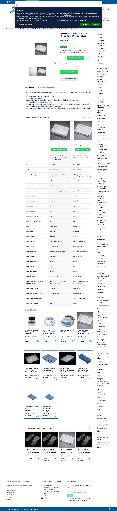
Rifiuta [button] (85, 24)
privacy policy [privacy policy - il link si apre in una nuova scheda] (69, 13)
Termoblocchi (101, 419)
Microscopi (101, 289)
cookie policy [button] (67, 15)
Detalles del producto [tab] (46, 87)
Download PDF (69, 79)
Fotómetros (101, 239)
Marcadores (101, 309)
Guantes (100, 259)
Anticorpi (100, 57)
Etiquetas (100, 207)
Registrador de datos (102, 159)
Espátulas (100, 389)
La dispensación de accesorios (102, 187)
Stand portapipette (101, 393)
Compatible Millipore (101, 129)
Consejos (100, 361)
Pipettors (100, 323)
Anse (98, 54)
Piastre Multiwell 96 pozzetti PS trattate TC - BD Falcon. (84, 332)
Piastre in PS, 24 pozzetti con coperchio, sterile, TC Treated (84, 451)
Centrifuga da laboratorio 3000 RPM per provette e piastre (49, 332)
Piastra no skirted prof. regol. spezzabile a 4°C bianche (49, 371)
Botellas (100, 84)
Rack (98, 372)
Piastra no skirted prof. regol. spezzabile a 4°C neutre (31, 371)
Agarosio (100, 34)
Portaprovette (102, 350)
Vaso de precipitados (101, 80)
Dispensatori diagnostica (101, 182)
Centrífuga (101, 121)
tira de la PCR (101, 400)
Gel (98, 249)
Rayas (99, 403)
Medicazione (101, 283)
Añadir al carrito (76, 58)
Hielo (98, 252)
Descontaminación (104, 163)
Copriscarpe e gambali (101, 145)
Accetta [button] (95, 24)
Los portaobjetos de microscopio (103, 443)
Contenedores (102, 136)
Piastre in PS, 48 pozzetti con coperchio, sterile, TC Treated (33, 451)
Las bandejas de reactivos (102, 438)
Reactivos (100, 125)
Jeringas (100, 379)
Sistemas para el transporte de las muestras (103, 384)
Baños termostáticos (102, 67)
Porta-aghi (100, 340)
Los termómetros (103, 425)
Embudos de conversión (101, 263)
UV (98, 434)
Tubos (99, 358)
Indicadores (101, 270)
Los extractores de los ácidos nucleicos (102, 213)
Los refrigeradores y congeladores (102, 244)
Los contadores (102, 71)
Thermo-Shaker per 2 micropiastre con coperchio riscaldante (31, 332)
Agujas (99, 37)
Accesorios (100, 369)
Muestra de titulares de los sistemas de (102, 345)
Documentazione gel (103, 192)
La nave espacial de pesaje (103, 302)
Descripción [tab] (29, 87)
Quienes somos (11, 490)
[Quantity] (68, 67)
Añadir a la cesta (59, 149)
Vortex (99, 448)
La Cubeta (100, 155)
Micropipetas (101, 286)
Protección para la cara (102, 354)
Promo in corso (27, 485)
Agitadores (100, 40)
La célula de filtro (103, 118)
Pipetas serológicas (101, 330)
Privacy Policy (10, 497)
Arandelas (100, 273)
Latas (99, 409)
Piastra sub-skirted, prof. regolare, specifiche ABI (48, 409)
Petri (98, 312)
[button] (100, 4)
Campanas (101, 94)
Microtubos (101, 292)
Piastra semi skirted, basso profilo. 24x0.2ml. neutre (84, 371)
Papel (99, 97)
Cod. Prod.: (28, 337)
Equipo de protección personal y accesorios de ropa (101, 200)
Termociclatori (102, 422)
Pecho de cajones (100, 111)
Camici (99, 91)
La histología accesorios (101, 75)
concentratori (102, 133)
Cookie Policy (10, 499)
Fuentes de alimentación (101, 44)
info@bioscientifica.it (50, 498)
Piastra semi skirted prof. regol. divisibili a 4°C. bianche (67, 371)
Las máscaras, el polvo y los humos (103, 278)
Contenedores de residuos (103, 140)
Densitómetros (102, 167)
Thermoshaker (102, 428)
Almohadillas (101, 406)
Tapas (99, 413)
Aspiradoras (101, 60)
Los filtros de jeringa (101, 229)
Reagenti (100, 376)
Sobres (99, 88)
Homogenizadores (103, 306)
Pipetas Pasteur (102, 326)
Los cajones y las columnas (103, 106)
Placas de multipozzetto (102, 316)
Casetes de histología (100, 101)
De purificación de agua (102, 365)
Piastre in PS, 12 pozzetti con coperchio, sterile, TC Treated (50, 451)
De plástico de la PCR (102, 336)
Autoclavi (100, 63)
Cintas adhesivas (100, 297)
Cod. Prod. (63, 47)
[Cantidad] (62, 58)
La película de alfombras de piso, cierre (101, 223)
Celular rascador (102, 115)
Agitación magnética (101, 50)
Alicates (99, 320)
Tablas (99, 416)
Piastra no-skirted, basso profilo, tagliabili (31, 408)
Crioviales (100, 152)
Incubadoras (101, 267)
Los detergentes (102, 170)
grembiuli (100, 255)
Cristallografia (102, 149)
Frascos (99, 218)
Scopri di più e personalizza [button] (27, 24)
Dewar (99, 173)
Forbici (99, 236)
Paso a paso (101, 397)
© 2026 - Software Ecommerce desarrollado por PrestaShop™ (22, 509)
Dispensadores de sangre (102, 177)
